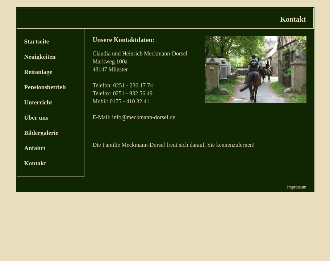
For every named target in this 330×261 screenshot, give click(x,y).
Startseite (36, 41)
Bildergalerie (41, 132)
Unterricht (38, 102)
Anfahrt (35, 148)
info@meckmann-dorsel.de (143, 117)
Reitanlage (38, 72)
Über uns (36, 117)
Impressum (296, 187)
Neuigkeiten (40, 56)
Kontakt (35, 163)
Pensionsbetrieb (45, 87)
